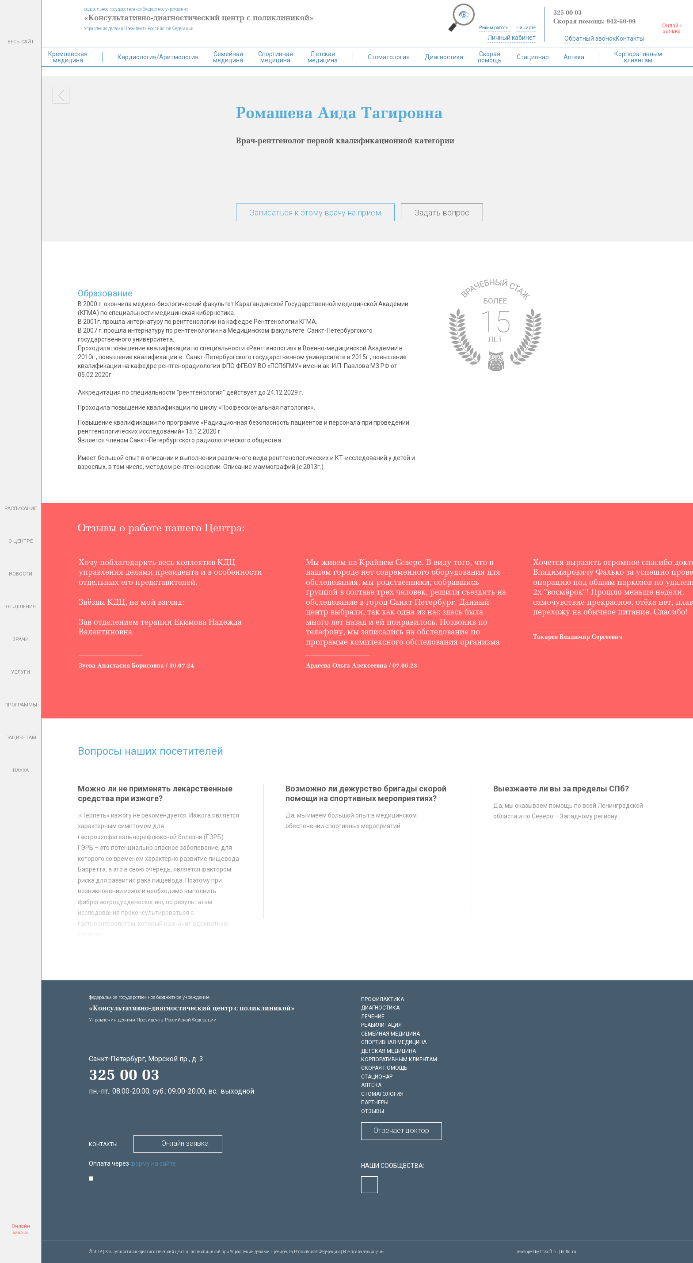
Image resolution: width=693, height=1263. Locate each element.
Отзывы (372, 1111)
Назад (61, 95)
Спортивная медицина (275, 57)
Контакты (630, 38)
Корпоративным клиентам (638, 57)
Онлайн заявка (178, 1143)
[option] (185, 614)
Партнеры (374, 1102)
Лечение (373, 1016)
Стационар (533, 57)
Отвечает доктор (401, 1130)
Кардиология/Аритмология (158, 57)
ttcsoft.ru (549, 1252)
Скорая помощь (490, 57)
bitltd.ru (568, 1252)
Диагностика (444, 57)
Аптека (574, 57)
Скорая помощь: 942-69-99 (594, 22)
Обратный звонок (590, 38)
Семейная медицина (228, 57)
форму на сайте (153, 1163)
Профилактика (382, 999)
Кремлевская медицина (68, 57)
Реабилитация (381, 1025)
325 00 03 (567, 13)
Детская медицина (323, 57)
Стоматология (389, 57)
